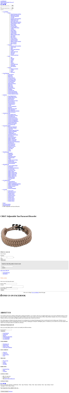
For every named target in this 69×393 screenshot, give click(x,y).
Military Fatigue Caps (12, 173)
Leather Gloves (11, 194)
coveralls (12, 17)
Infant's (9, 67)
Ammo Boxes (11, 74)
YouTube (5, 371)
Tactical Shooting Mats (12, 92)
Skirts (12, 48)
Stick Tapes (10, 148)
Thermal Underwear (15, 16)
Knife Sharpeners (11, 109)
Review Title (3, 283)
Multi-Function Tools (12, 108)
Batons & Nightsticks (12, 126)
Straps (9, 149)
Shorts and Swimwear (15, 49)
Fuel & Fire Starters (12, 137)
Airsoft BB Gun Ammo (13, 115)
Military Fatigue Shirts (15, 34)
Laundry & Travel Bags (13, 159)
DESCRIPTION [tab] (6, 272)
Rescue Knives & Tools (13, 100)
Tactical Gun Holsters (12, 91)
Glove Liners (10, 190)
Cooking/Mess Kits (12, 133)
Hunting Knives (11, 98)
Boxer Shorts (13, 24)
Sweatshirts (13, 65)
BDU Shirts (13, 36)
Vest (11, 57)
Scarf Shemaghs (11, 178)
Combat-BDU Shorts (15, 27)
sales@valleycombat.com (9, 379)
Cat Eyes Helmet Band (12, 165)
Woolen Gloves (11, 200)
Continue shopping (4, 391)
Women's (10, 44)
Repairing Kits (11, 142)
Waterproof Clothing (15, 15)
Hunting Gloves (11, 192)
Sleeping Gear (11, 147)
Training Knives (11, 104)
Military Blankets (11, 138)
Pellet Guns (10, 85)
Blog (4, 370)
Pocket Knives (11, 99)
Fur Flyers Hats (11, 169)
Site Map (5, 364)
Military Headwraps (12, 174)
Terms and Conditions (7, 347)
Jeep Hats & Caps (11, 170)
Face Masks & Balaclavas (13, 167)
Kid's (9, 56)
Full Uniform (13, 66)
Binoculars (10, 75)
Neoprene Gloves (11, 195)
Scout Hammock (11, 145)
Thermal (12, 58)
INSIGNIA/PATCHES (7, 337)
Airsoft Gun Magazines (13, 120)
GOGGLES (5, 334)
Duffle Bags (10, 154)
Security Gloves (11, 198)
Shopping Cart (6, 344)
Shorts (12, 60)
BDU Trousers (14, 43)
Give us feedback (35, 292)
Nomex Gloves (11, 196)
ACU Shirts (13, 35)
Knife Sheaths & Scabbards (13, 110)
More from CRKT (5, 270)
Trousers (12, 63)
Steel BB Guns (11, 90)
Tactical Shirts (13, 33)
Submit (3, 267)
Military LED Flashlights (13, 184)
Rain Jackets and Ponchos (16, 22)
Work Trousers (14, 37)
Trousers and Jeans (14, 55)
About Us (5, 352)
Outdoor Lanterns (11, 186)
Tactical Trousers (14, 40)
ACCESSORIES (6, 338)
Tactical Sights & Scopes (13, 93)
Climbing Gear (11, 132)
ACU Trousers (14, 42)
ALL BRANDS (6, 339)
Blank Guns (10, 76)
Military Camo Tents (12, 139)
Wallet (9, 158)
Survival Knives (11, 101)
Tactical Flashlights (12, 188)
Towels (9, 150)
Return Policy (6, 345)
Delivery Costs (6, 346)
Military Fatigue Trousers (16, 41)
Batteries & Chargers (12, 123)
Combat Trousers (14, 39)
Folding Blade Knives (12, 97)
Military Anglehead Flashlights (14, 183)
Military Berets (11, 171)
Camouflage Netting (12, 128)
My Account (5, 361)
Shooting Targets (11, 88)
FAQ (4, 356)
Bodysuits (13, 72)
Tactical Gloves (11, 199)
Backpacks (10, 153)
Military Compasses (12, 140)
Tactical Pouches (11, 163)
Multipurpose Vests (15, 19)
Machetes (10, 107)
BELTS (4, 335)
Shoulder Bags (11, 161)
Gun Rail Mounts (11, 81)
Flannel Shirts (13, 31)
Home (2, 2)
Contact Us (8, 2)
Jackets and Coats (14, 20)
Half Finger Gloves (12, 191)
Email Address (3, 289)
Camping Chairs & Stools (13, 130)
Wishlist (4, 2)
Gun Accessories (11, 77)
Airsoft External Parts (12, 117)
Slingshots (10, 89)
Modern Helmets (11, 177)
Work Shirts (13, 30)
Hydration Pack (11, 157)
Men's (9, 12)
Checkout (10, 391)
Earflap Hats (10, 166)
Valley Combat (4, 3)
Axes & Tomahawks (12, 106)
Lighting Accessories (12, 182)
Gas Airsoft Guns (11, 124)
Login (2, 1)
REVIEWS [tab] (5, 273)
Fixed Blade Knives (12, 96)
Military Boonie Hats (12, 172)
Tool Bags (10, 155)
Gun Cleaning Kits (12, 80)
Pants (12, 71)
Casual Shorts (13, 25)
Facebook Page (6, 369)
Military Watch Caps (12, 175)
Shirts (12, 61)
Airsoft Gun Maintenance (13, 121)
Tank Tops (13, 52)
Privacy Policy (6, 355)
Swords (9, 105)
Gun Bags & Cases (12, 79)
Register (4, 1)
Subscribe (3, 331)
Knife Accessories (11, 112)
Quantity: (2, 255)
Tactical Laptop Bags (12, 162)
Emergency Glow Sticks (13, 134)
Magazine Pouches (12, 83)
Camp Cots (10, 129)
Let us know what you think (6, 287)
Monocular (10, 84)
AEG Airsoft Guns (12, 114)
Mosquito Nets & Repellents (14, 141)
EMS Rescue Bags (12, 156)
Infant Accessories (14, 68)
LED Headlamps (11, 181)
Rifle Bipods (10, 86)
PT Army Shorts (14, 26)
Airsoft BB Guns (11, 116)
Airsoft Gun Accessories (13, 118)
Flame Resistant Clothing (16, 14)
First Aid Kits (11, 135)
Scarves (9, 179)
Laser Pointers (11, 82)
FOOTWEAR (6, 333)
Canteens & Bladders (12, 131)
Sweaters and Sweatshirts (16, 18)
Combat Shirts (13, 32)
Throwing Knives (11, 102)
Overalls (12, 53)
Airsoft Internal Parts (12, 122)
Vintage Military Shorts (15, 23)
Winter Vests (13, 47)
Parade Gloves (11, 197)
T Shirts (12, 28)
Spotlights (10, 187)
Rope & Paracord (11, 143)
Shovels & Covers (11, 146)
